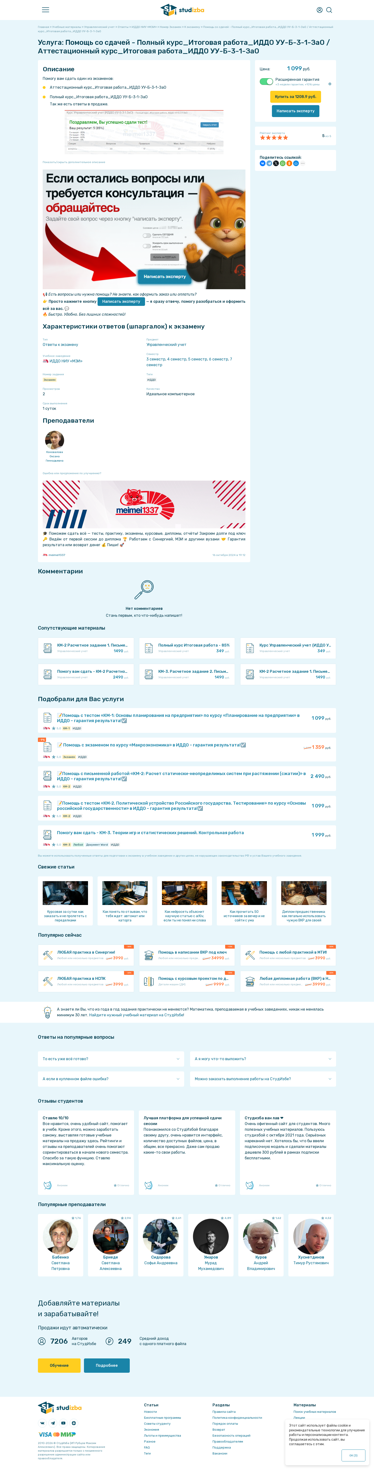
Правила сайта (224, 1411)
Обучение (59, 1365)
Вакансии (220, 1453)
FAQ (147, 1447)
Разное (150, 1441)
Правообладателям (228, 1441)
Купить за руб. (295, 96)
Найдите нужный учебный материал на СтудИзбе (136, 1015)
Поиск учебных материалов (315, 1411)
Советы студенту (157, 1423)
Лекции (299, 1417)
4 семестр (176, 359)
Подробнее (107, 1365)
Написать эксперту (121, 301)
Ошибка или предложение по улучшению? (72, 473)
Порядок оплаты (225, 1423)
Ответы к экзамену (60, 344)
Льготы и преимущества (162, 1435)
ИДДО (151, 379)
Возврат (219, 1429)
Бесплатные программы (162, 1417)
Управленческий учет (166, 344)
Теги (147, 1453)
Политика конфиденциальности (237, 1417)
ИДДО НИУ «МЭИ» (63, 361)
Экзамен (50, 379)
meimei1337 (54, 555)
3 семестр (155, 359)
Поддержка (222, 1447)
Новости (150, 1411)
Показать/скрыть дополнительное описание (74, 162)
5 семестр (197, 359)
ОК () (354, 1455)
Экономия (151, 1429)
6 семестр (218, 359)
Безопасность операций (231, 1435)
